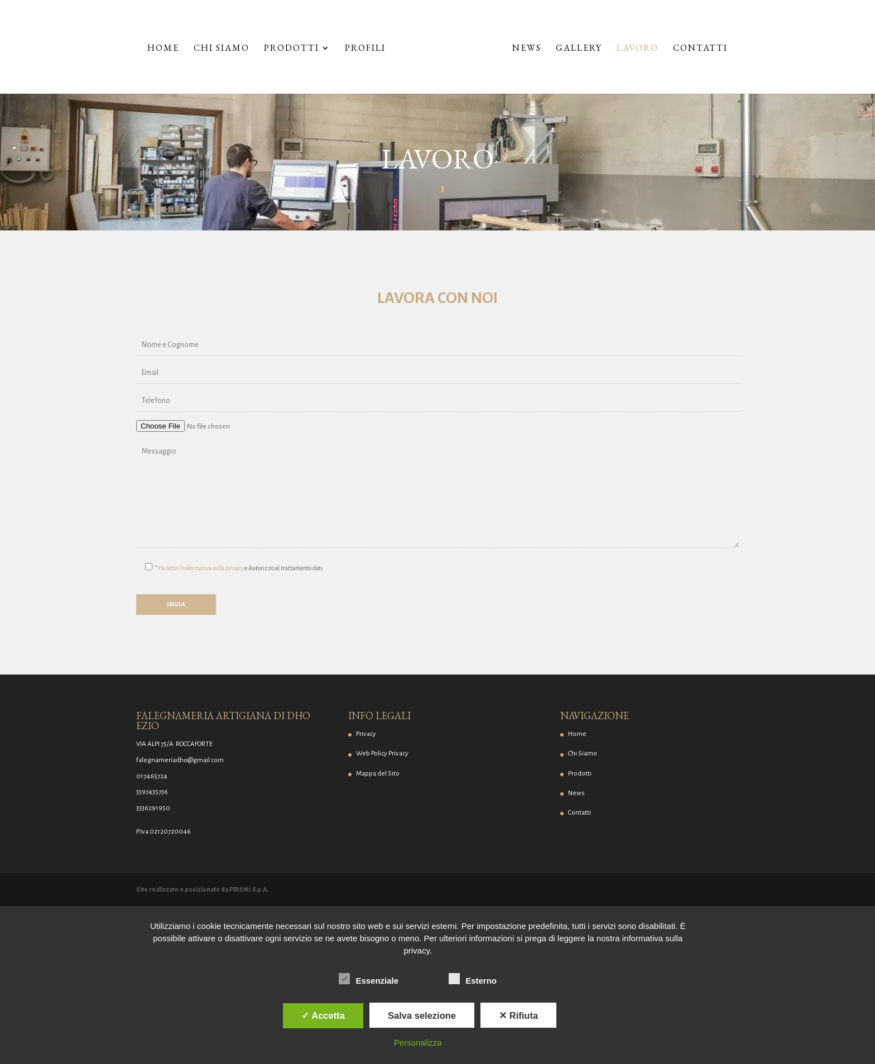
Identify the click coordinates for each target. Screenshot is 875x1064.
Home (163, 49)
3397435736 (152, 792)
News (526, 49)
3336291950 (153, 808)
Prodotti (291, 49)
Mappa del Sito (378, 773)
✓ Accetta (323, 1015)
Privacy (366, 734)
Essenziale (368, 979)
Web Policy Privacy (382, 753)
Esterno (473, 979)
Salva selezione (422, 1015)
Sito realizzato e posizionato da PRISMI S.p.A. (202, 889)
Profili (365, 49)
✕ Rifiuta (518, 1015)
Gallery (579, 49)
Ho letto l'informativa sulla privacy (200, 568)
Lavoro (637, 49)
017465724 (151, 776)
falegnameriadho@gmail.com (180, 760)
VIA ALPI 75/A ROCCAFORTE (174, 744)
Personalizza (418, 1042)
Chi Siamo (221, 49)
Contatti (700, 49)
